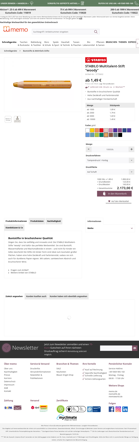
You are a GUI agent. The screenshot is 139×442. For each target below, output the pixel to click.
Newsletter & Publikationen (36, 376)
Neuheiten (61, 371)
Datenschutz (9, 381)
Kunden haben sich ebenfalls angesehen (68, 296)
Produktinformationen (16, 221)
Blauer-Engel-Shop (64, 375)
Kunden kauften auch (36, 296)
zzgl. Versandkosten (106, 84)
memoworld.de (115, 396)
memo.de (113, 391)
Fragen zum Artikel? (18, 270)
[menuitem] (66, 32)
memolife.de (114, 394)
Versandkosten (93, 425)
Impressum (9, 384)
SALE (58, 368)
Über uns (8, 368)
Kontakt (7, 391)
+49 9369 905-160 (117, 371)
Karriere (8, 378)
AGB (80, 18)
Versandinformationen (40, 371)
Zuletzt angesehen (14, 296)
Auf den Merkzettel (118, 201)
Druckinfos (35, 368)
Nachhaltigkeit (10, 371)
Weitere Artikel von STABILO (22, 272)
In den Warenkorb (115, 194)
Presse (7, 375)
